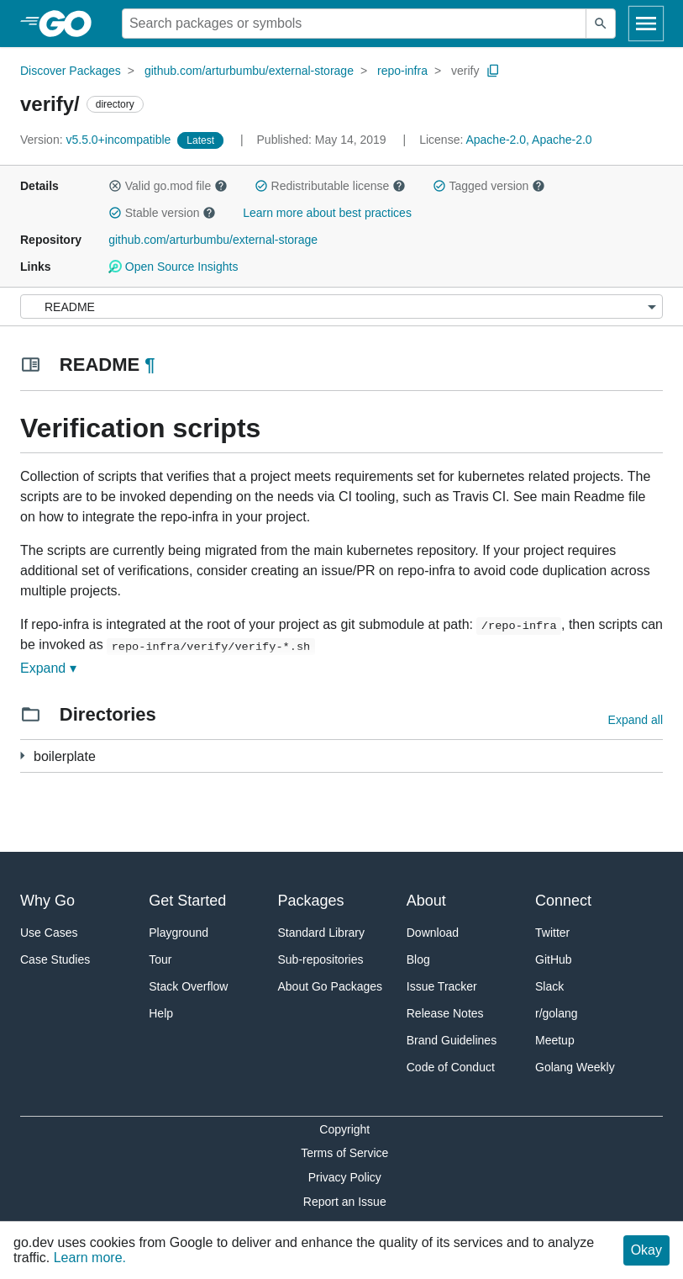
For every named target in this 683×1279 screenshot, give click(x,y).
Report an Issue (344, 1201)
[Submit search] (601, 23)
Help (161, 1013)
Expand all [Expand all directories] (635, 720)
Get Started (187, 900)
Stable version (162, 212)
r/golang (556, 1013)
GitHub (553, 959)
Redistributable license (330, 186)
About (426, 900)
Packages (311, 900)
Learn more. (90, 1257)
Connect (563, 900)
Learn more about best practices (327, 212)
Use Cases (48, 932)
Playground (178, 932)
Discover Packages (70, 70)
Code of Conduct (451, 1067)
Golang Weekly (575, 1067)
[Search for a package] (354, 23)
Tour (160, 959)
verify (465, 70)
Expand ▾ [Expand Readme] (48, 668)
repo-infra (402, 70)
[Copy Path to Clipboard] (493, 70)
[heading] (71, 23)
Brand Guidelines (451, 1040)
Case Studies (55, 959)
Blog (418, 959)
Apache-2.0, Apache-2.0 (528, 139)
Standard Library (321, 932)
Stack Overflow (188, 986)
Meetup (555, 1040)
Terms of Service (344, 1153)
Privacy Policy (344, 1177)
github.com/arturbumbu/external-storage (249, 70)
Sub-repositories (321, 959)
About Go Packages (330, 986)
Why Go (47, 900)
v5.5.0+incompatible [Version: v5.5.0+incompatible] (97, 139)
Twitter (552, 932)
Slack (549, 986)
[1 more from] (22, 755)
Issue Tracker (442, 986)
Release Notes (445, 1013)
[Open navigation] (646, 23)
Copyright (344, 1129)
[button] (115, 186)
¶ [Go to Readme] (149, 364)
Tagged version (489, 186)
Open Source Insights (173, 266)
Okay (646, 1250)
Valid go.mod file (168, 186)
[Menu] (341, 306)
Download (433, 932)
